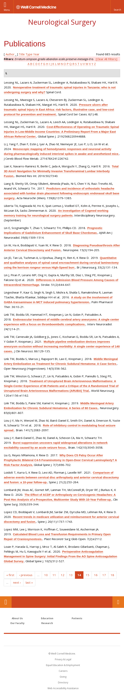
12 (62, 575)
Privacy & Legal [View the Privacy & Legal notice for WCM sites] (63, 659)
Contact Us (118, 602)
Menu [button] (7, 10)
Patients (77, 618)
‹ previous (25, 575)
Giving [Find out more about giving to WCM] (63, 676)
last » (29, 582)
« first (10, 575)
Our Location (6, 602)
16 (96, 575)
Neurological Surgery (62, 22)
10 (46, 575)
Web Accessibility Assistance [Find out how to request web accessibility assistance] (63, 688)
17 (104, 575)
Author (10, 54)
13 (71, 575)
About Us (17, 618)
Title (22, 54)
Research (47, 623)
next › (17, 582)
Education (47, 618)
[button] (117, 6)
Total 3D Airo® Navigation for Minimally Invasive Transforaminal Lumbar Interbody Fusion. (61, 171)
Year (36, 54)
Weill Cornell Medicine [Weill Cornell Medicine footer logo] (62, 639)
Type (28, 54)
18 (112, 575)
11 (54, 575)
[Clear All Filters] (106, 59)
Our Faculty (17, 623)
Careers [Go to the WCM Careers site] (63, 671)
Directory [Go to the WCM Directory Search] (63, 682)
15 (87, 575)
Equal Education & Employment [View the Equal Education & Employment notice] (63, 665)
